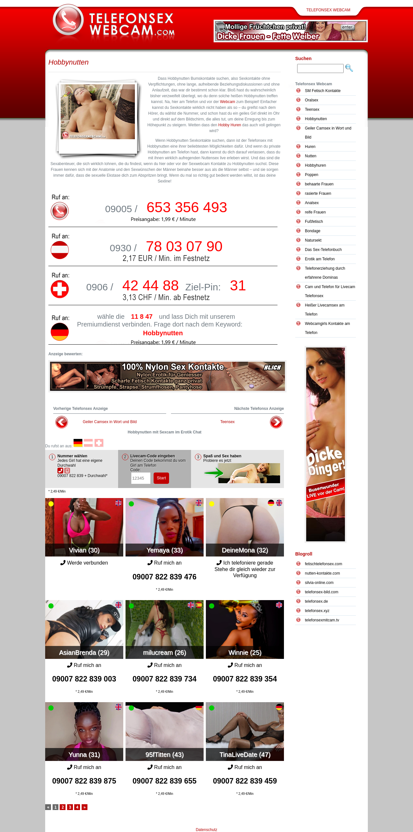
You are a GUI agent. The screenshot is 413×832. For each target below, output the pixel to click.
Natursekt (313, 240)
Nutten (310, 156)
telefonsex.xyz (317, 610)
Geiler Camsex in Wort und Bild (109, 422)
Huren (310, 146)
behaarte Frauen (319, 184)
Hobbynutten (68, 62)
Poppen (311, 174)
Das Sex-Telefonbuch (323, 249)
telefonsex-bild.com (321, 592)
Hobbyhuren (315, 165)
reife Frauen (315, 212)
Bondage (312, 231)
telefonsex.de (316, 601)
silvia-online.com (319, 582)
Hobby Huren (229, 125)
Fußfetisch (314, 221)
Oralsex (311, 100)
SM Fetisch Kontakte (323, 90)
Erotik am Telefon (320, 259)
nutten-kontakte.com (322, 573)
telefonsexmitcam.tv (322, 620)
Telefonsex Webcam (328, 10)
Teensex (227, 422)
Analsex (312, 203)
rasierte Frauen (318, 193)
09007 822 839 (164, 577)
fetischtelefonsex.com (323, 564)
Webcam (227, 101)
